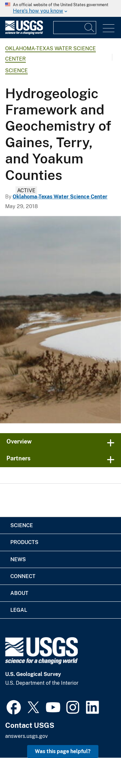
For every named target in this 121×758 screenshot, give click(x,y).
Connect (22, 576)
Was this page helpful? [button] (63, 751)
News (18, 559)
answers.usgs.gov (26, 736)
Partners (18, 458)
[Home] (24, 33)
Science (16, 70)
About (19, 593)
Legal (18, 610)
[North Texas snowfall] (60, 319)
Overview (19, 441)
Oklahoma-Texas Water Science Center (60, 197)
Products (24, 542)
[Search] (89, 27)
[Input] (74, 27)
